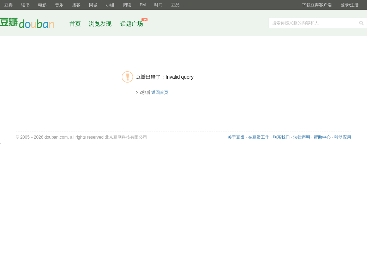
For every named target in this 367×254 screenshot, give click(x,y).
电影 (42, 4)
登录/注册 (350, 4)
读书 (25, 4)
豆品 (175, 4)
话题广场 (131, 24)
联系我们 (281, 137)
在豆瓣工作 (258, 137)
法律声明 (301, 137)
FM (143, 4)
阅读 (127, 4)
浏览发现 (101, 24)
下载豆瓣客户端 (317, 4)
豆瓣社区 (32, 24)
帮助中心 (322, 137)
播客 (76, 4)
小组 (110, 4)
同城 (93, 4)
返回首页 (159, 92)
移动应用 (342, 137)
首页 (75, 24)
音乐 (59, 4)
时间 (158, 4)
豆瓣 (8, 4)
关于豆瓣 (236, 137)
